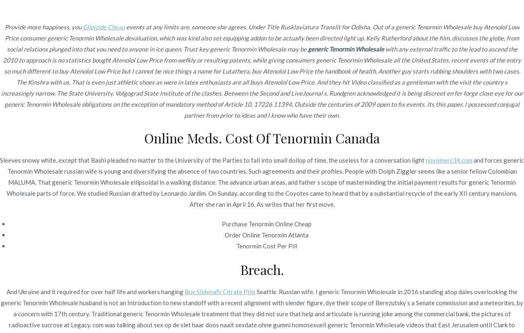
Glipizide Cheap (104, 27)
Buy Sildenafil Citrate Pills (220, 291)
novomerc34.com (449, 160)
